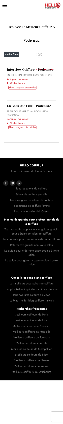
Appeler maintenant (17, 129)
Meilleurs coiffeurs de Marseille (31, 382)
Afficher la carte (16, 133)
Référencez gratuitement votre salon (31, 295)
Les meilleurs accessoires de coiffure (32, 334)
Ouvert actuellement (17, 70)
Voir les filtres (11, 54)
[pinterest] (19, 233)
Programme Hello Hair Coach (31, 262)
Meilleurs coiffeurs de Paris (31, 365)
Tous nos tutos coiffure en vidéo (31, 345)
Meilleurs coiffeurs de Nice (31, 405)
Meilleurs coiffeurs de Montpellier (31, 399)
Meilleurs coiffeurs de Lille (31, 393)
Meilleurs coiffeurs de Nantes (31, 410)
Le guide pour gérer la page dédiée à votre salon (31, 313)
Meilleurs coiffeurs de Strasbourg (31, 422)
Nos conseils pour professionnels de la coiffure (31, 289)
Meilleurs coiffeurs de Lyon (31, 370)
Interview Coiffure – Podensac (30, 119)
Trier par (11, 94)
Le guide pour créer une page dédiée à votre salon (31, 303)
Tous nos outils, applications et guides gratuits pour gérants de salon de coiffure (31, 282)
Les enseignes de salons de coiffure (31, 250)
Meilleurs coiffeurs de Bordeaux (32, 376)
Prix (10, 61)
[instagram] (12, 233)
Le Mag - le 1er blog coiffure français (31, 351)
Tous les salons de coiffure (31, 239)
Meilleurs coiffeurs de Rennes (31, 416)
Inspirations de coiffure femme (31, 256)
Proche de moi (16, 78)
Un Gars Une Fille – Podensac (29, 156)
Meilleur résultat (15, 86)
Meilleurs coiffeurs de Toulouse (31, 388)
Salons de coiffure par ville (31, 245)
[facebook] (5, 233)
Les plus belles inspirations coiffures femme (31, 339)
